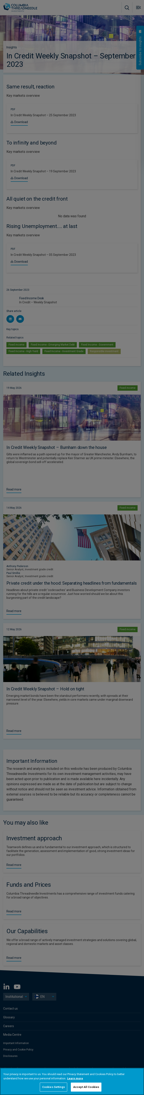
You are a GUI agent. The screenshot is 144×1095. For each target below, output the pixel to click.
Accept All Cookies (86, 1087)
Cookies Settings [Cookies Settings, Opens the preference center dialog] (53, 1087)
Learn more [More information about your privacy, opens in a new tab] (75, 1078)
